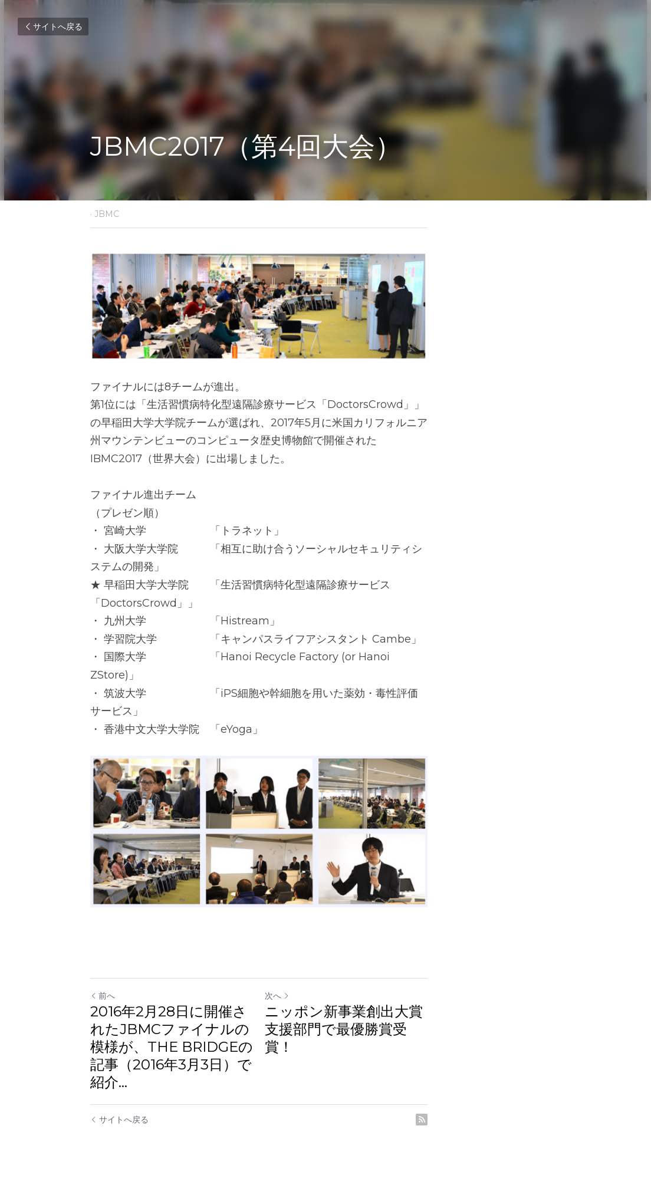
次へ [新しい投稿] (343, 1007)
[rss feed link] (554, 1114)
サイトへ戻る (53, 26)
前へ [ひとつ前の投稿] (103, 1007)
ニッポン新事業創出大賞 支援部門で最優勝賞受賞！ (440, 1032)
